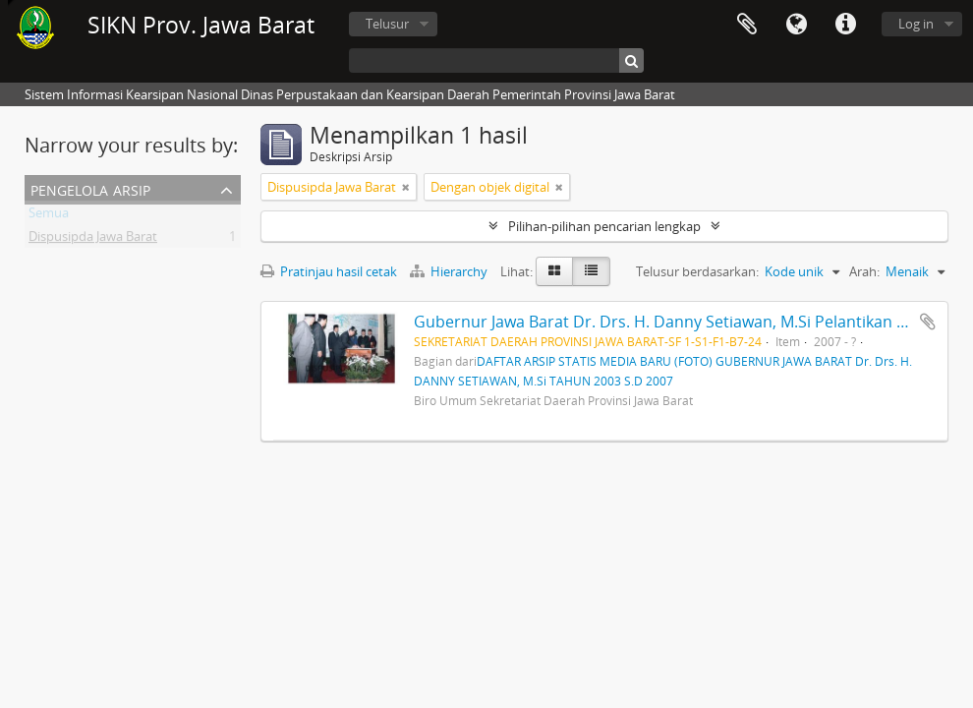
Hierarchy (450, 271)
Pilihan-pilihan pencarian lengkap (604, 226)
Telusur (387, 23)
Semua (49, 216)
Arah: (864, 271)
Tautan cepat (845, 24)
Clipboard (747, 24)
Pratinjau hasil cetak (328, 271)
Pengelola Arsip (90, 188)
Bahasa (796, 24)
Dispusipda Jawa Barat (93, 240)
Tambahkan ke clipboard (928, 321)
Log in (916, 23)
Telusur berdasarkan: (697, 271)
